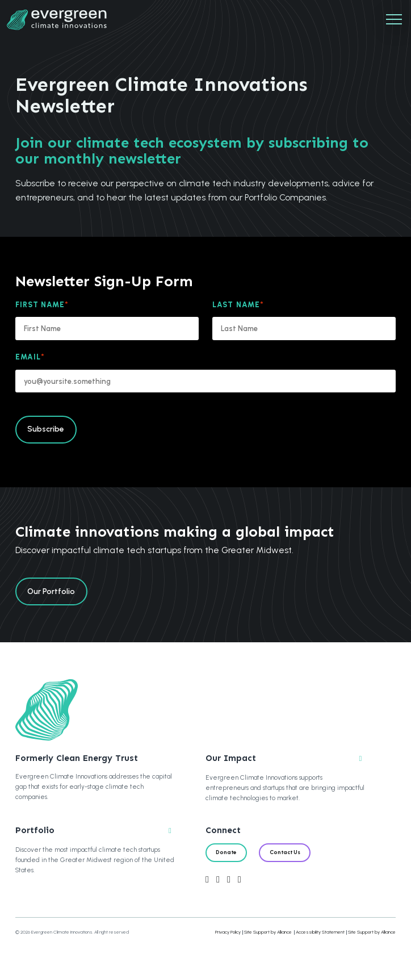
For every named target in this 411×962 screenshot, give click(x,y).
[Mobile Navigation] (394, 20)
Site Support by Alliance (268, 932)
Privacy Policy (228, 932)
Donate (226, 852)
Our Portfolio (51, 591)
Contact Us (285, 852)
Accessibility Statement (320, 932)
